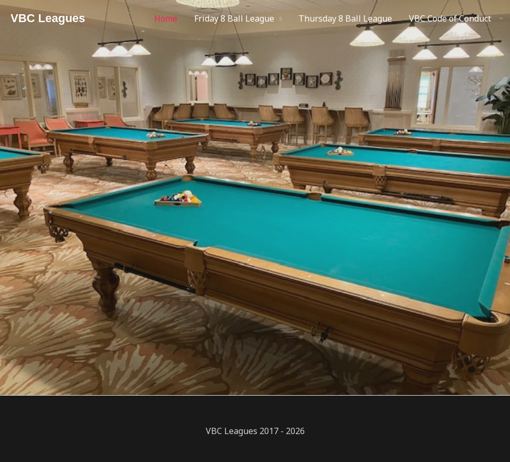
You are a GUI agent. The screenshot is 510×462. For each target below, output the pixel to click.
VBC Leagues (48, 18)
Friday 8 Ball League (234, 18)
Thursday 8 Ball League (345, 18)
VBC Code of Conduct (450, 18)
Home (165, 18)
